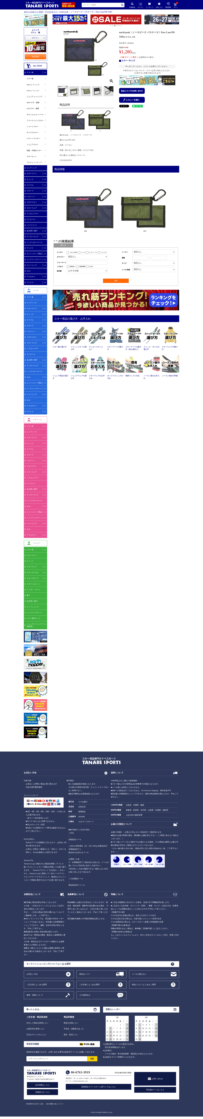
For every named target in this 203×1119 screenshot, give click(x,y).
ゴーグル (30, 185)
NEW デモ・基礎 (33, 103)
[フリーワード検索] (87, 263)
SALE (91, 266)
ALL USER (73, 252)
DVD (28, 271)
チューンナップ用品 (34, 254)
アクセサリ (31, 277)
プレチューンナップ (34, 162)
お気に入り (159, 5)
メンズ (83, 252)
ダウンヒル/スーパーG (35, 115)
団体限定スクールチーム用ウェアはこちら (98, 1087)
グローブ (30, 191)
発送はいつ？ (84, 974)
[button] (54, 20)
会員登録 (35, 57)
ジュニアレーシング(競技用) (34, 625)
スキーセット (32, 156)
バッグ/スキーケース (34, 242)
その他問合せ (84, 995)
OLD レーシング (33, 91)
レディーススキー (33, 138)
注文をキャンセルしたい (36, 1035)
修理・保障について (35, 995)
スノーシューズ (32, 607)
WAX (29, 377)
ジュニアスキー (32, 144)
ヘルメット (31, 196)
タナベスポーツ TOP (33, 12)
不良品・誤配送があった (74, 1029)
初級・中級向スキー (34, 150)
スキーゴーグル (32, 572)
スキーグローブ (32, 578)
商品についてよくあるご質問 (144, 984)
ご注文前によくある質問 (37, 984)
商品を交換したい (71, 1023)
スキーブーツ (32, 173)
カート (176, 5)
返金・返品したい (71, 1035)
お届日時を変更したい (35, 1029)
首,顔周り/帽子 (32, 231)
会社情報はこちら (42, 1085)
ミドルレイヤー (32, 214)
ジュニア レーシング (34, 97)
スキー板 (30, 72)
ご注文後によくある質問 (89, 984)
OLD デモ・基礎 (33, 108)
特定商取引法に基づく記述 (34, 1104)
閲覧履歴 (168, 5)
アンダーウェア (32, 237)
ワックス (30, 248)
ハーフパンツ (32, 225)
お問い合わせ (157, 1079)
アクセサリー (51, 12)
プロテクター (32, 202)
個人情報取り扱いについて (54, 1104)
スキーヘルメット (33, 584)
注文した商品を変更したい (37, 1023)
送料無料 (82, 266)
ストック (30, 179)
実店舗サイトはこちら (155, 1090)
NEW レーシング (33, 85)
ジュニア (104, 252)
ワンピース (31, 219)
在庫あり (73, 266)
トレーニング (32, 265)
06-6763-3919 (80, 1072)
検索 (123, 5)
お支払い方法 (32, 974)
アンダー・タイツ (33, 590)
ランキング (149, 5)
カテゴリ (140, 5)
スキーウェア (32, 208)
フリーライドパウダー (35, 121)
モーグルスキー (32, 132)
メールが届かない (139, 974)
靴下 (28, 595)
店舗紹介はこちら (42, 1092)
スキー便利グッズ (33, 618)
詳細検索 (132, 5)
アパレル (30, 282)
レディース (93, 252)
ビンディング (32, 168)
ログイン (35, 38)
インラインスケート (34, 259)
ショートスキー (32, 126)
